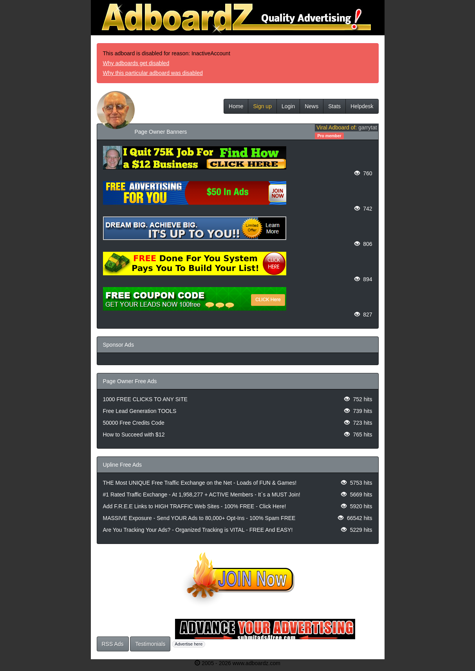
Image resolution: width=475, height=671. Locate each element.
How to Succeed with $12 (134, 434)
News (311, 106)
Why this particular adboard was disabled (153, 73)
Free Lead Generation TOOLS (140, 411)
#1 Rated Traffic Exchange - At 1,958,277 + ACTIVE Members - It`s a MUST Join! (201, 494)
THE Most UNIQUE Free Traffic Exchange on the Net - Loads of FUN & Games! (200, 483)
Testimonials (150, 644)
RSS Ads (113, 644)
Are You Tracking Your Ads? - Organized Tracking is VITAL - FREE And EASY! (198, 530)
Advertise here (188, 644)
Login (288, 106)
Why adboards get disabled (136, 63)
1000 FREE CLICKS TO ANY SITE (145, 399)
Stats (334, 106)
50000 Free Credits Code (133, 423)
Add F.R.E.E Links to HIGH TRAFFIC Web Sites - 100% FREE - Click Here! (194, 506)
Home (236, 106)
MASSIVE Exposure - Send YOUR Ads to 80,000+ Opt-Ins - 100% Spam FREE (199, 518)
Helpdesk (361, 106)
